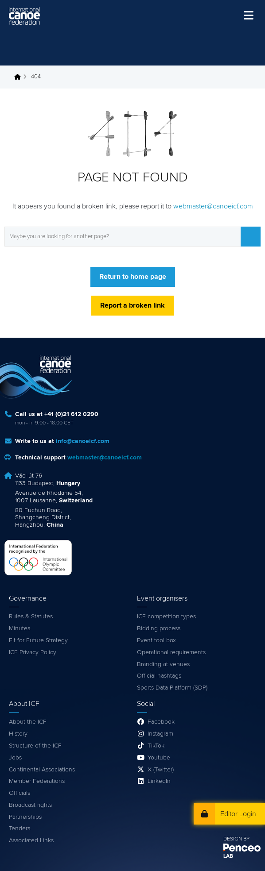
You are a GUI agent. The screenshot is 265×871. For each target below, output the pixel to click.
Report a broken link (132, 305)
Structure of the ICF (35, 746)
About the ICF (28, 722)
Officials (19, 793)
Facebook (161, 722)
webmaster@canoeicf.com (213, 206)
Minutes (19, 628)
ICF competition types (166, 616)
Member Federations (37, 781)
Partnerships (25, 817)
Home (20, 77)
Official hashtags (159, 676)
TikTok (156, 746)
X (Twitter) (161, 770)
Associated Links (31, 840)
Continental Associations (42, 770)
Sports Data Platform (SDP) (172, 688)
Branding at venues (163, 664)
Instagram (160, 734)
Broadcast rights (30, 805)
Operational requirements (171, 652)
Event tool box (156, 640)
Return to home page (132, 276)
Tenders (19, 828)
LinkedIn (159, 781)
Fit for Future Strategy (38, 640)
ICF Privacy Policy (32, 652)
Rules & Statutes (31, 616)
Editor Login (238, 813)
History (18, 734)
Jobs (15, 758)
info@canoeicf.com (82, 441)
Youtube (159, 758)
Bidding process (158, 628)
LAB (228, 856)
